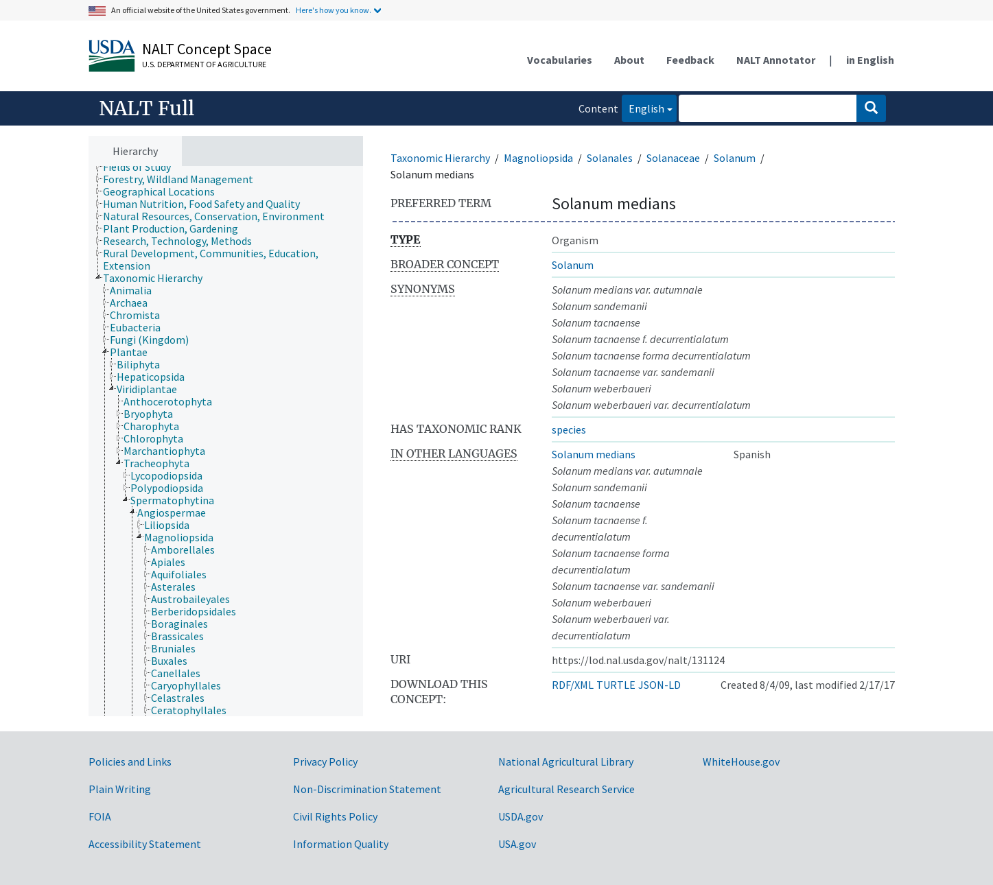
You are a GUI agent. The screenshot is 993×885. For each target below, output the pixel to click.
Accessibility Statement (145, 844)
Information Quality (340, 844)
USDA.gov (520, 816)
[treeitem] (142, 167)
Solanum (735, 158)
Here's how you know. (333, 10)
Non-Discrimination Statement (367, 789)
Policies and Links (130, 761)
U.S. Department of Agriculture (204, 64)
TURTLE (615, 685)
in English (870, 60)
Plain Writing (120, 789)
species (569, 429)
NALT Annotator (775, 60)
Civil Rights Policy (335, 816)
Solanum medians (593, 454)
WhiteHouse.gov (741, 761)
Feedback (690, 60)
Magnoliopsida (538, 158)
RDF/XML (573, 685)
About (629, 60)
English (643, 107)
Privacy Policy (325, 761)
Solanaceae (673, 158)
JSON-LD (659, 685)
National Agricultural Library (565, 761)
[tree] (226, 441)
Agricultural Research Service (566, 789)
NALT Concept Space (207, 48)
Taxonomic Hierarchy (440, 158)
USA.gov (517, 844)
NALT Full (146, 108)
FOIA (100, 816)
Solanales (610, 158)
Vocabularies (559, 60)
